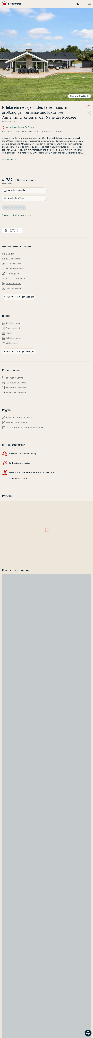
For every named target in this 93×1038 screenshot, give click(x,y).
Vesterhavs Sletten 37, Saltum (18, 127)
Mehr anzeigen (9, 159)
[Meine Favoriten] (83, 3)
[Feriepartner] (11, 3)
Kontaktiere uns (24, 215)
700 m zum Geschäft (16, 383)
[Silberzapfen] (12, 230)
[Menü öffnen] (89, 3)
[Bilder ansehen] (46, 54)
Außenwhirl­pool (13, 284)
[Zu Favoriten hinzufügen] (89, 107)
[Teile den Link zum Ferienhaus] (89, 113)
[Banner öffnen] (88, 1033)
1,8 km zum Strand (14, 378)
